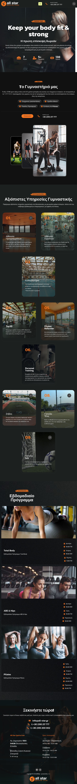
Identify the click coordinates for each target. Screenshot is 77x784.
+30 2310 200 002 (30, 466)
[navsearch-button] (74, 4)
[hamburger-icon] (40, 3)
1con (49, 774)
